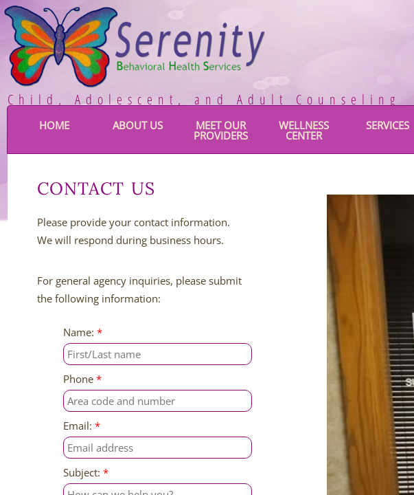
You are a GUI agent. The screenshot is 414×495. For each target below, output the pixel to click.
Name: (82, 332)
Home (54, 125)
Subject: (85, 473)
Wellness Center (304, 130)
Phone (82, 379)
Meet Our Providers (221, 130)
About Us (138, 125)
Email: (81, 426)
